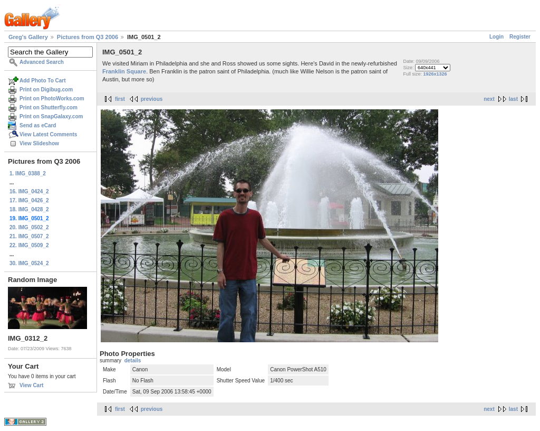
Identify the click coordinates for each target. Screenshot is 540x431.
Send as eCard (38, 125)
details (132, 360)
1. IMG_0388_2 (27, 173)
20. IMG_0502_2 (29, 227)
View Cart (31, 385)
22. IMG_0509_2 (29, 245)
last (513, 99)
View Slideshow (39, 143)
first (120, 99)
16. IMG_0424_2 (29, 191)
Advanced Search (42, 62)
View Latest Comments (48, 134)
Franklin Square (124, 71)
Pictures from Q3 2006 (87, 37)
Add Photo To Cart (43, 80)
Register (520, 37)
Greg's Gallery (28, 37)
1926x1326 (435, 74)
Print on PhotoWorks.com (52, 98)
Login (496, 37)
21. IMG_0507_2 (29, 236)
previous (152, 99)
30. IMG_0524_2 (29, 263)
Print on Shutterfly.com (49, 107)
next (489, 99)
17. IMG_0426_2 (29, 200)
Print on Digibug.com (46, 89)
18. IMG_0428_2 (29, 209)
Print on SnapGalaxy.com (51, 116)
